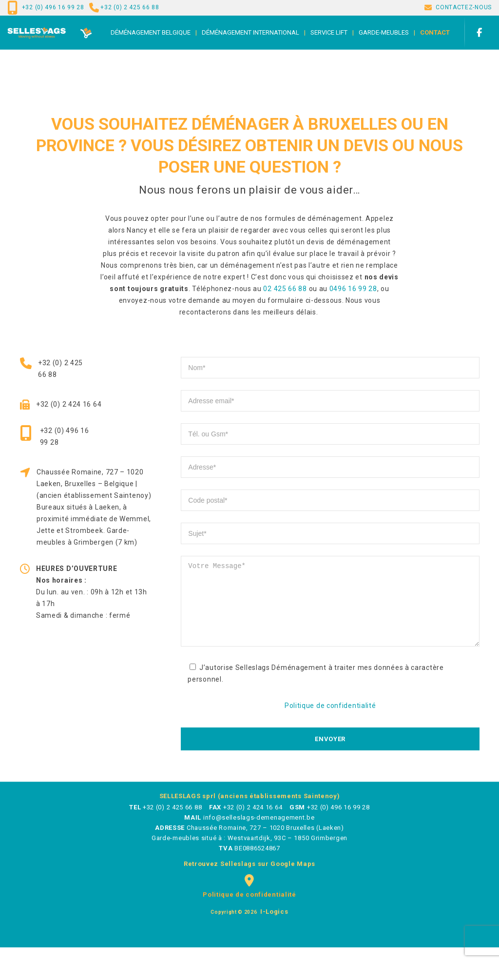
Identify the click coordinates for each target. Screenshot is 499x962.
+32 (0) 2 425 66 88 (129, 7)
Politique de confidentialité (330, 720)
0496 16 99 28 (353, 289)
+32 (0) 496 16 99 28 (53, 7)
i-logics (273, 926)
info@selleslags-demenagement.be (259, 832)
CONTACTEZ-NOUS (464, 7)
